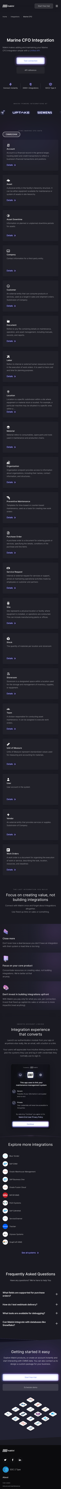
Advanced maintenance (11, 1486)
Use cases (6, 1483)
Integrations (15, 17)
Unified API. (35, 50)
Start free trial (44, 6)
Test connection (30, 61)
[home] (8, 6)
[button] (56, 6)
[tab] (11, 134)
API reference (30, 70)
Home (5, 17)
